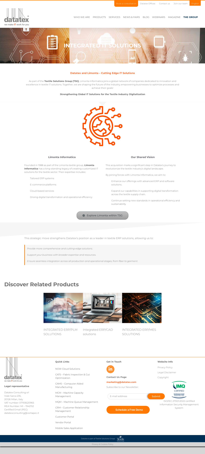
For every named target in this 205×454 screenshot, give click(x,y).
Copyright (163, 377)
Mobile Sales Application (69, 428)
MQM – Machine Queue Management (76, 401)
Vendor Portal (63, 422)
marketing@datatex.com (121, 382)
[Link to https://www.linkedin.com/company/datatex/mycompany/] (110, 369)
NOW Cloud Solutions (67, 368)
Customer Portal (64, 416)
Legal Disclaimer (167, 372)
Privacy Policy (165, 367)
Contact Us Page (116, 377)
